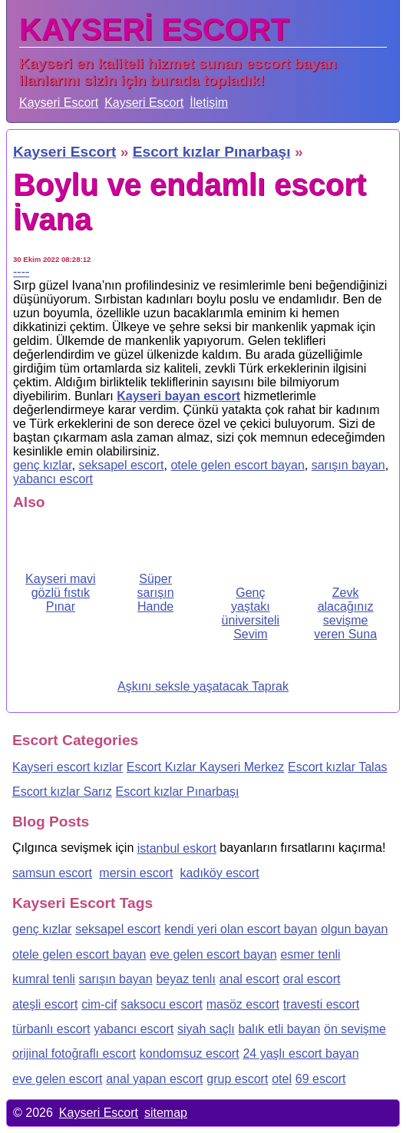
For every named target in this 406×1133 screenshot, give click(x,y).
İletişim (209, 102)
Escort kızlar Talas (338, 767)
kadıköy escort (219, 873)
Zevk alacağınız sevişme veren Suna (345, 613)
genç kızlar (42, 465)
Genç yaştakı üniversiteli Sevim (251, 613)
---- (21, 271)
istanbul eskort (176, 848)
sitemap (165, 1112)
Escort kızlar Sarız (62, 791)
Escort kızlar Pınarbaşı (177, 791)
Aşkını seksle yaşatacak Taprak (203, 686)
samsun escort (52, 873)
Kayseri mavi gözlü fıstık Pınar (60, 592)
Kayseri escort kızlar (67, 767)
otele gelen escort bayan (237, 465)
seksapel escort (120, 465)
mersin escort (136, 873)
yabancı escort (53, 478)
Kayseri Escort (58, 102)
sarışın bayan (348, 465)
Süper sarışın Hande (155, 592)
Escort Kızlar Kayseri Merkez (205, 767)
